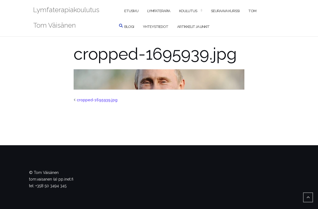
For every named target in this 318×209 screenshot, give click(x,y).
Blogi (129, 27)
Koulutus (188, 11)
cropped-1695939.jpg (97, 100)
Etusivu (131, 11)
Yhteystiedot (155, 27)
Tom (252, 11)
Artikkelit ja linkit (193, 27)
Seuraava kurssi (225, 11)
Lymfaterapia (158, 11)
